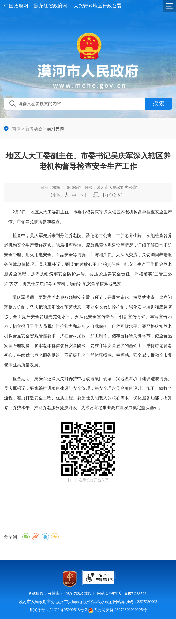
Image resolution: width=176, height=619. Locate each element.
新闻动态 (33, 128)
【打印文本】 (113, 195)
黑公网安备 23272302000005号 (117, 610)
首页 (16, 128)
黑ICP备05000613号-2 (68, 610)
